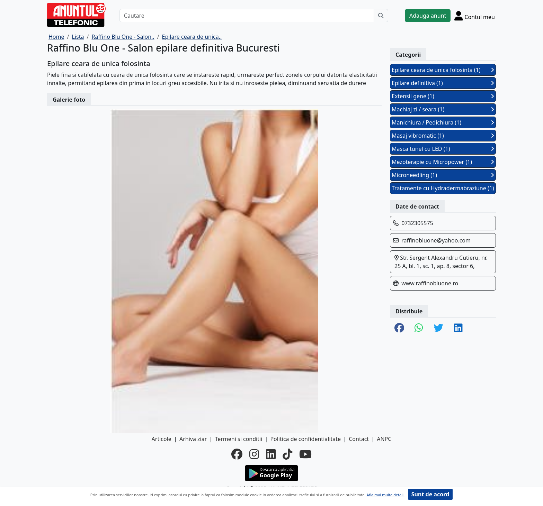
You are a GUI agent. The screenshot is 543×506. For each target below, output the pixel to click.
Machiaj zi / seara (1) (443, 109)
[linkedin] (271, 454)
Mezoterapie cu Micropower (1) (443, 162)
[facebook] (236, 454)
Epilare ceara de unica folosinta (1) (443, 70)
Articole (161, 439)
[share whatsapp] (419, 328)
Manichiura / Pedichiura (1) (443, 122)
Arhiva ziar (193, 439)
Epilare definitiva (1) (443, 83)
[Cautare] (246, 15)
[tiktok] (287, 454)
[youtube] (305, 454)
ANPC (384, 439)
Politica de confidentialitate (305, 439)
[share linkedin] (458, 328)
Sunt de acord (430, 494)
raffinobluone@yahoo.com (436, 240)
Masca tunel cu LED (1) (443, 149)
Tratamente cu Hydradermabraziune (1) (443, 189)
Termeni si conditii (238, 439)
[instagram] (254, 454)
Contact (359, 439)
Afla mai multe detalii (385, 494)
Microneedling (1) (443, 175)
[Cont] (474, 15)
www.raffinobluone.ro (429, 283)
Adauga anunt (427, 15)
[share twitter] (438, 328)
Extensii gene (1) (443, 96)
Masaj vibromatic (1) (443, 135)
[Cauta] (381, 15)
